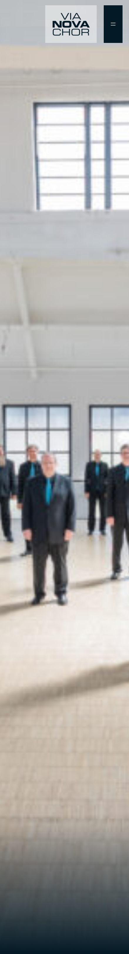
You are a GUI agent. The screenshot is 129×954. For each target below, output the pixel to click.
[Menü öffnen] (113, 24)
